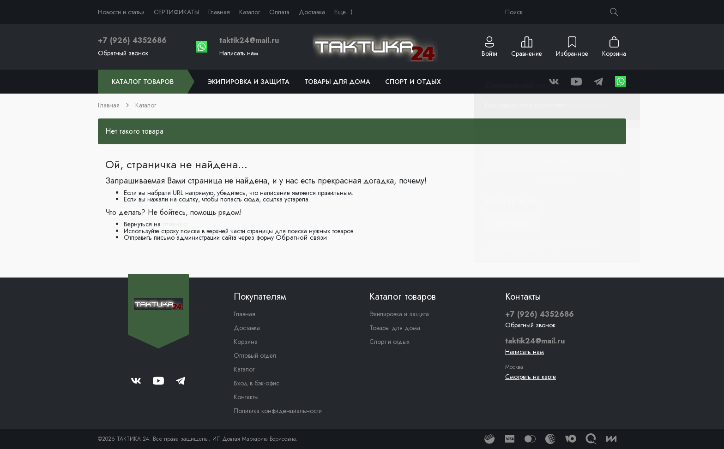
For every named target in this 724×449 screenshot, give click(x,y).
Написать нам (238, 53)
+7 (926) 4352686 (132, 40)
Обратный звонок (123, 53)
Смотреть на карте (530, 376)
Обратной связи (301, 237)
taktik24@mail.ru (249, 40)
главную (175, 224)
